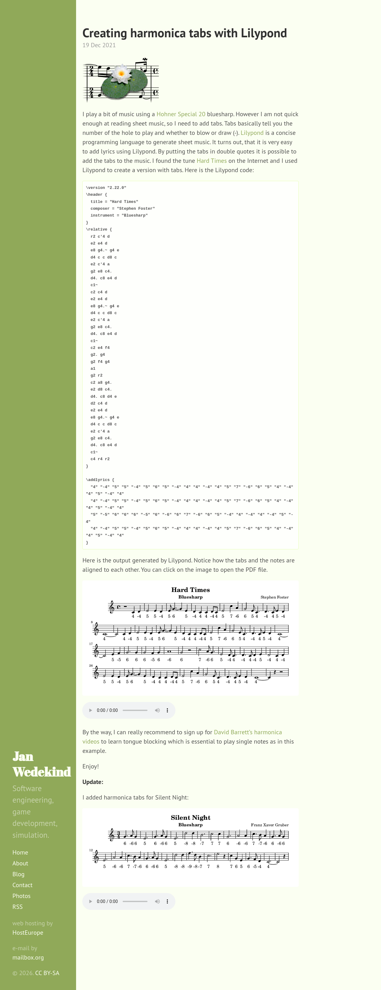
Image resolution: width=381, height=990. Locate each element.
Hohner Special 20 (180, 114)
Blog (18, 874)
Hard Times (212, 161)
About (20, 863)
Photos (21, 896)
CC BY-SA (47, 973)
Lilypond (252, 133)
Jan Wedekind (41, 764)
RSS (17, 907)
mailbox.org (28, 957)
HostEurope (27, 932)
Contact (22, 885)
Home (20, 852)
